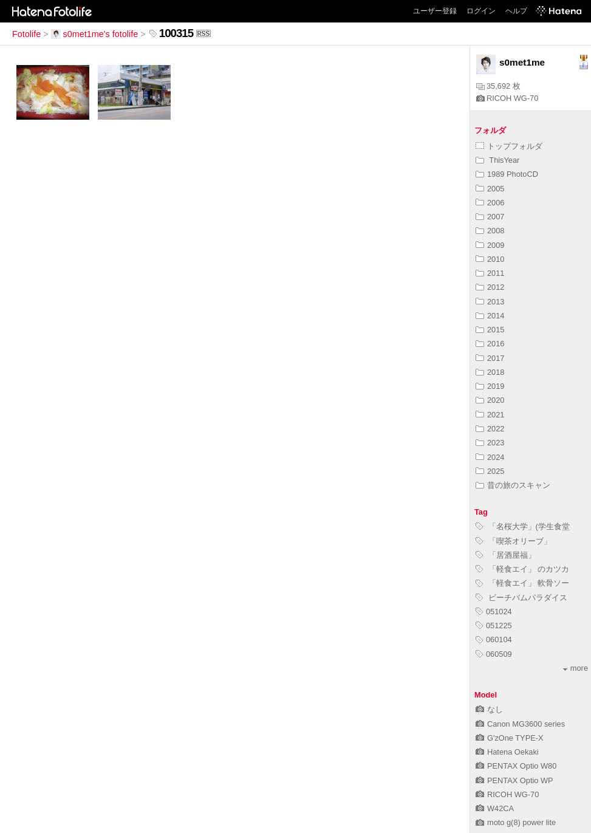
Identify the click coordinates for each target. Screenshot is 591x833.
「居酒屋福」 (506, 555)
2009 (490, 245)
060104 (494, 639)
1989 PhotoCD (507, 174)
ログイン (481, 11)
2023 (490, 442)
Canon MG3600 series (520, 723)
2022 (490, 428)
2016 (490, 343)
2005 (490, 188)
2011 (490, 273)
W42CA (495, 808)
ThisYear (497, 160)
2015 (490, 329)
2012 (490, 287)
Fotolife (26, 34)
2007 (490, 216)
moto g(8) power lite (516, 822)
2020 (490, 400)
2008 (490, 230)
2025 (490, 471)
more (575, 668)
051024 (494, 611)
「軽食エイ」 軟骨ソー (522, 583)
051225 (494, 625)
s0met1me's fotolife (94, 34)
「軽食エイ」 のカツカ (522, 569)
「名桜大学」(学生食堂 (523, 526)
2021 (490, 414)
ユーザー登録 (435, 11)
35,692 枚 (498, 86)
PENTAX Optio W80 (516, 765)
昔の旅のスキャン (513, 485)
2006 (490, 202)
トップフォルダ (509, 146)
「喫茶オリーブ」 (514, 541)
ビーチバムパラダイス (521, 597)
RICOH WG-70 (507, 98)
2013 (490, 301)
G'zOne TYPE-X (510, 737)
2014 (490, 315)
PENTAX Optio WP (514, 780)
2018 (490, 372)
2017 (490, 358)
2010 (490, 259)
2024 (490, 457)
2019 (490, 386)
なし (489, 709)
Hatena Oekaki (507, 751)
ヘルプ (516, 11)
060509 (494, 654)
